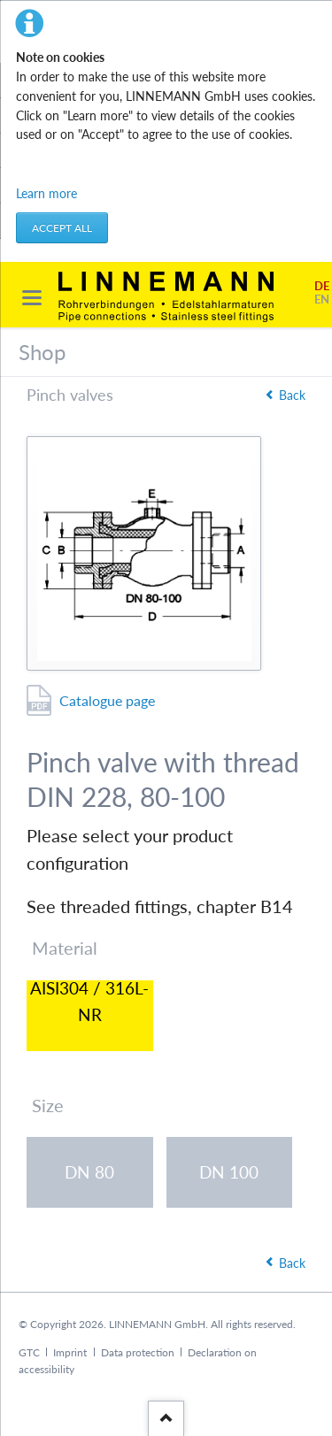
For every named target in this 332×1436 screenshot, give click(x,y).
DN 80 (89, 1172)
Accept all (62, 227)
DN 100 (229, 1172)
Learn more (46, 193)
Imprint (70, 1352)
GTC (29, 1352)
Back (292, 395)
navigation (31, 297)
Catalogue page (107, 700)
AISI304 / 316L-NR (89, 1005)
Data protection (137, 1352)
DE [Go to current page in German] (321, 286)
